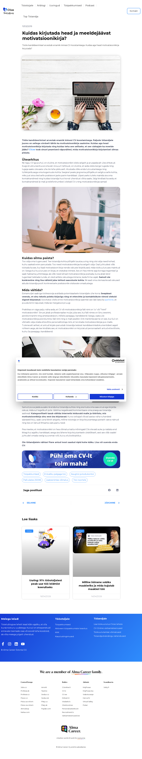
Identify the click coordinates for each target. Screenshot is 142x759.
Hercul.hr (86, 698)
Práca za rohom (27, 702)
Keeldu (35, 397)
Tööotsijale (27, 5)
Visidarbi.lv (66, 702)
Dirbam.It (65, 698)
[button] (109, 490)
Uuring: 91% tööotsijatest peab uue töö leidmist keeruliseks (45, 584)
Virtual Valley (88, 702)
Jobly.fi (106, 687)
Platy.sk (44, 705)
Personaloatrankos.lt (70, 709)
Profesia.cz (25, 694)
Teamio (44, 691)
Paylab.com (46, 709)
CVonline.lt (66, 687)
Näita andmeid (113, 389)
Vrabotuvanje (88, 694)
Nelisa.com (25, 712)
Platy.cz (44, 702)
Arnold (44, 687)
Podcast (89, 5)
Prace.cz (24, 698)
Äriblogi (41, 5)
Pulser (85, 705)
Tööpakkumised (73, 5)
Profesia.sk (25, 691)
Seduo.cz (45, 694)
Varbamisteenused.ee (71, 716)
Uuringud (54, 5)
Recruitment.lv (68, 712)
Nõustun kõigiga (107, 397)
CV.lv (64, 691)
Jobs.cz (24, 687)
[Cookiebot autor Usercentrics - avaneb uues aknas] (113, 361)
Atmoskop (25, 709)
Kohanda (71, 397)
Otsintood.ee (67, 705)
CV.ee (32, 149)
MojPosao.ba (88, 691)
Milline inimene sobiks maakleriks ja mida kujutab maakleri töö (96, 586)
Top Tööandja (30, 16)
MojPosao (87, 687)
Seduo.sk (45, 698)
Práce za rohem (27, 705)
